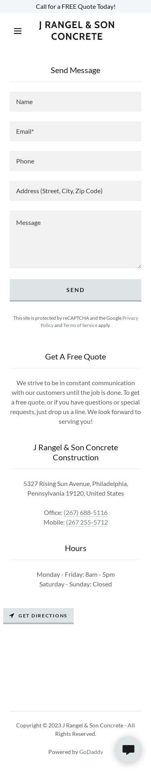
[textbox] (75, 102)
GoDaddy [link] (91, 751)
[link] (77, 31)
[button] (18, 31)
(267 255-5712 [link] (87, 522)
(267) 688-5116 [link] (86, 512)
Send (75, 289)
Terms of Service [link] (80, 325)
